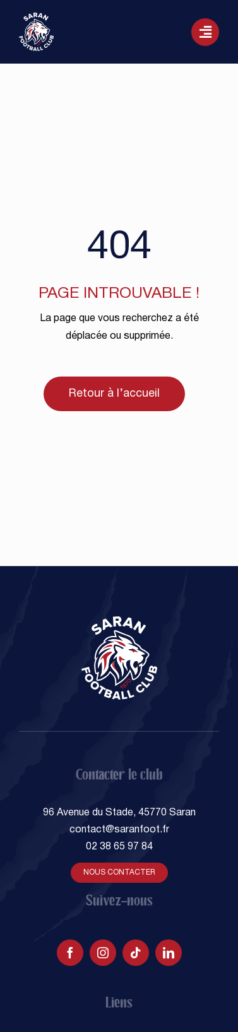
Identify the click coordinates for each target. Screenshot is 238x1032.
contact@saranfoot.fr (119, 829)
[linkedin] (168, 952)
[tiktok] (135, 952)
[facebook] (70, 952)
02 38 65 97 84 (119, 846)
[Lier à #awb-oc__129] (205, 32)
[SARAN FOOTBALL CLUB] (36, 17)
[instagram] (103, 952)
